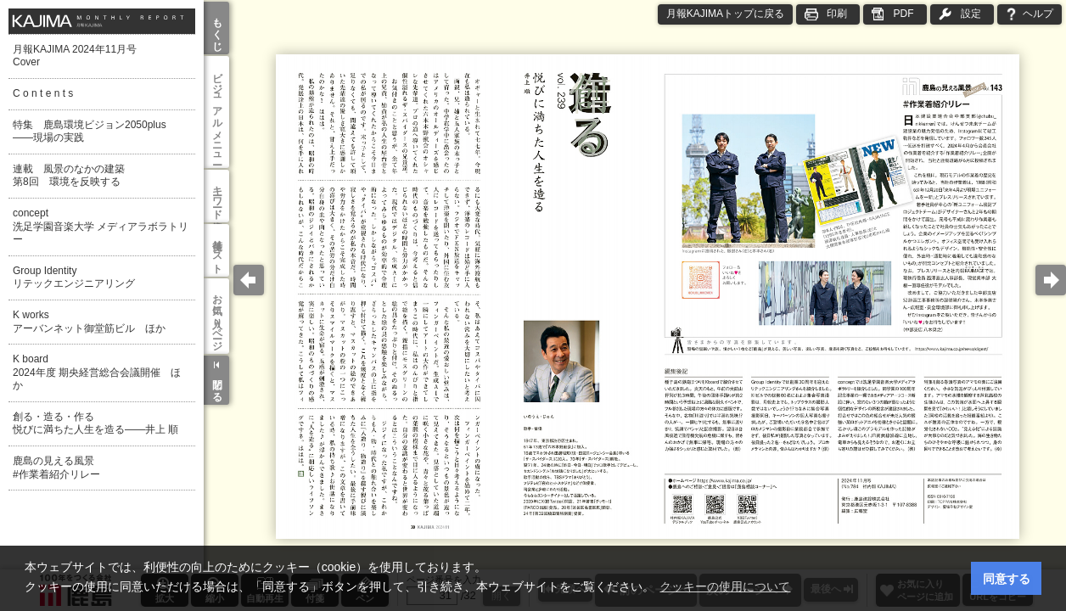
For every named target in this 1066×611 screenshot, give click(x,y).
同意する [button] (1006, 579)
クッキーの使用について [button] (724, 586)
